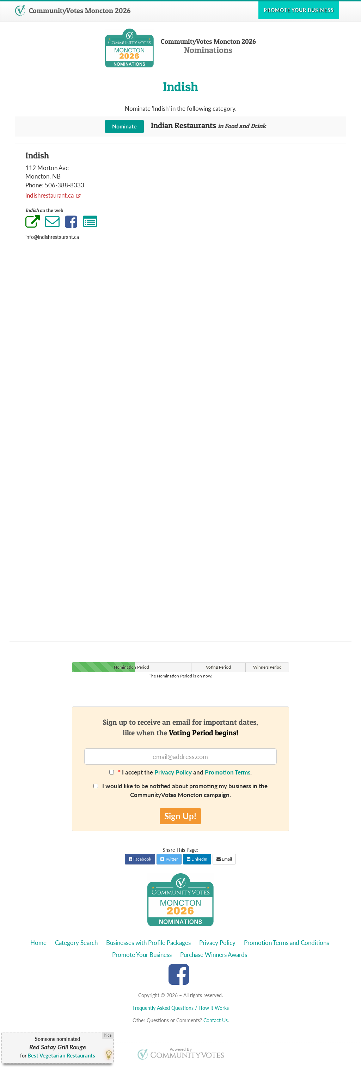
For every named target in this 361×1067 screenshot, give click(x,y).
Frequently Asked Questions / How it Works (181, 1008)
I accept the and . (180, 772)
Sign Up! (180, 816)
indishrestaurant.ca (50, 195)
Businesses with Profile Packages (148, 942)
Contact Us (215, 1020)
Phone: (34, 185)
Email (224, 859)
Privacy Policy (173, 772)
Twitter (169, 859)
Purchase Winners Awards (213, 954)
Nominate (124, 126)
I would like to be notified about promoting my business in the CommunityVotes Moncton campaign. (180, 790)
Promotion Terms (227, 772)
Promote (299, 10)
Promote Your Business (142, 954)
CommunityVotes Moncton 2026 (72, 10)
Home (38, 942)
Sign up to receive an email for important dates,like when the (180, 727)
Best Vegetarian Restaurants (61, 1055)
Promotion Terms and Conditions (286, 942)
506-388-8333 (64, 185)
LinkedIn (197, 859)
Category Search (76, 942)
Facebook (140, 859)
